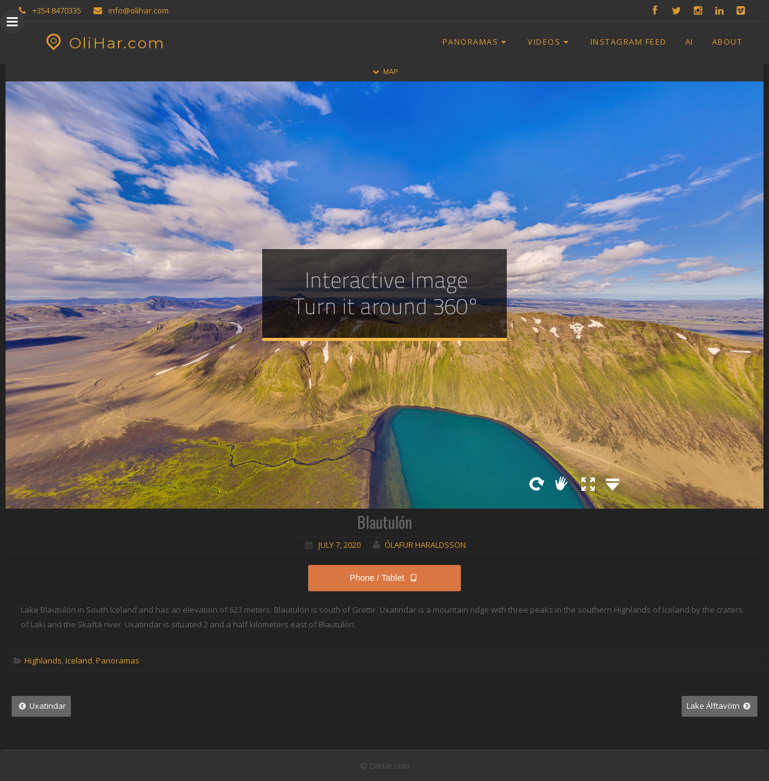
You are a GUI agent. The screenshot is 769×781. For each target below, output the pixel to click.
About (727, 41)
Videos (550, 41)
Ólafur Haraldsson (425, 544)
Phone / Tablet (384, 578)
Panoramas (476, 41)
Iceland (78, 660)
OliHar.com (103, 43)
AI (689, 41)
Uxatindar (41, 705)
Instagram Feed (629, 41)
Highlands (43, 660)
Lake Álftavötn (719, 705)
